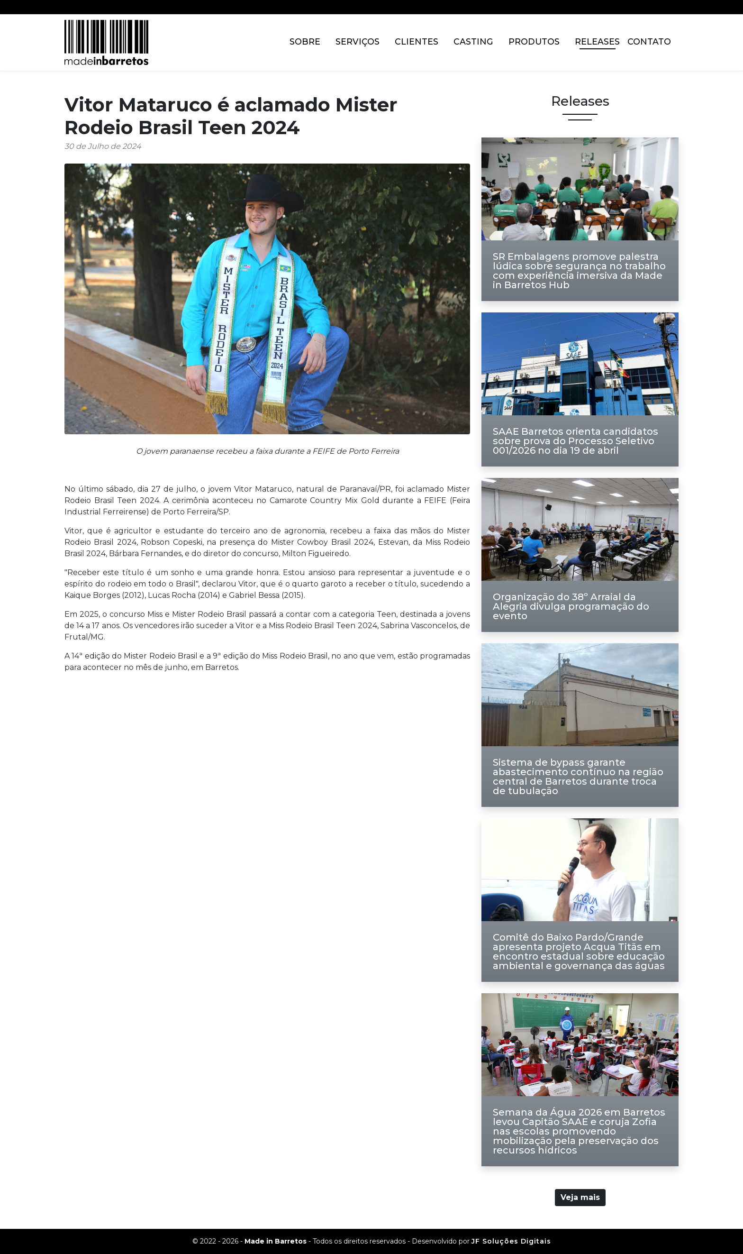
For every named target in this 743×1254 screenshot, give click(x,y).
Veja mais (580, 1197)
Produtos (534, 41)
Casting (473, 41)
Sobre (305, 41)
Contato (649, 41)
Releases (597, 41)
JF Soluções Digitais (511, 1241)
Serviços (357, 41)
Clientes (416, 41)
